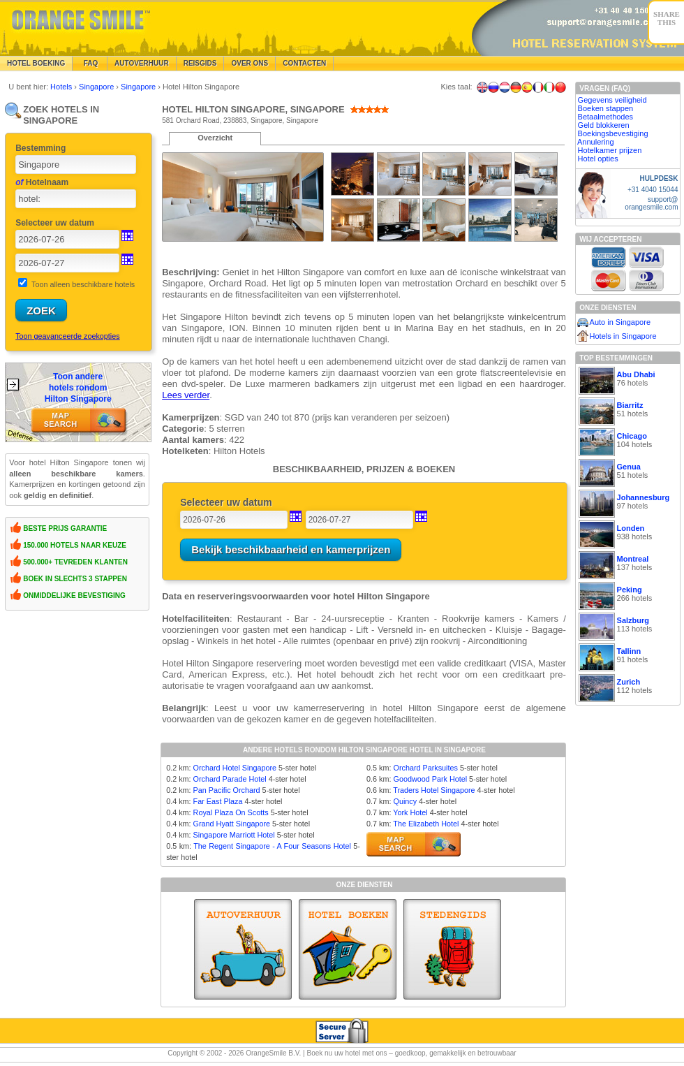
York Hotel (410, 812)
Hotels (62, 86)
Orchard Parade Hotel (230, 779)
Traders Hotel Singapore (434, 790)
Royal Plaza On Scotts (231, 812)
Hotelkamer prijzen (610, 150)
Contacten (304, 63)
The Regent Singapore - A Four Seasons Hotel (272, 846)
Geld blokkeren (604, 125)
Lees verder (185, 395)
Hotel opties (598, 158)
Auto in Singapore (620, 322)
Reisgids (200, 63)
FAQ (90, 63)
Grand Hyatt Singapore (231, 823)
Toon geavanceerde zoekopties (67, 336)
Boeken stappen (606, 108)
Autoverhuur (141, 63)
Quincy (405, 801)
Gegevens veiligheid (612, 100)
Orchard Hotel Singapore (234, 768)
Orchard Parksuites (425, 768)
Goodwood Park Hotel (430, 779)
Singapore (97, 86)
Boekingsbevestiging (613, 133)
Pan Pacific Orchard (226, 790)
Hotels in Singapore (623, 336)
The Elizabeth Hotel (426, 823)
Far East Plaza (218, 801)
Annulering (595, 142)
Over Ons (249, 63)
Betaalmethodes (606, 116)
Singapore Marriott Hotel (234, 835)
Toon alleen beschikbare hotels (83, 284)
